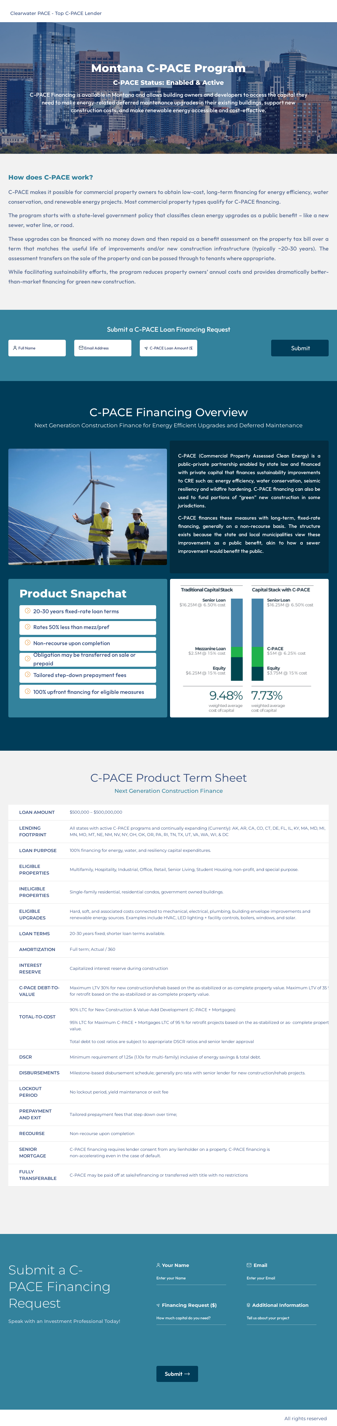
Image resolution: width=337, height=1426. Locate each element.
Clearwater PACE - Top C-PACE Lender (56, 13)
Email (260, 1264)
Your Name (175, 1264)
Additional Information (280, 1304)
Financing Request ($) (189, 1304)
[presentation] (236, 350)
